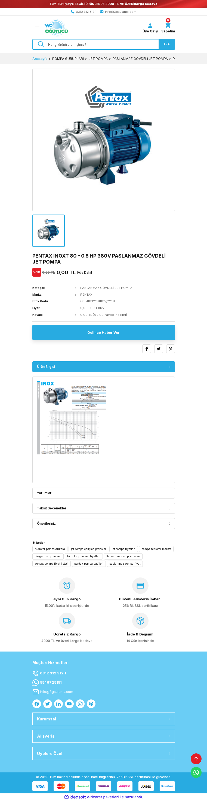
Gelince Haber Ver (103, 333)
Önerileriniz (46, 523)
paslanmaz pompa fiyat (124, 563)
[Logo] (56, 28)
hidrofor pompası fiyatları (83, 556)
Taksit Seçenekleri (52, 508)
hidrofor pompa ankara (50, 549)
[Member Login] (150, 28)
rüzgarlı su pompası (48, 556)
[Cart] (168, 28)
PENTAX (86, 294)
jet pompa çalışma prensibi (88, 549)
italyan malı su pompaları (123, 556)
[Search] (103, 44)
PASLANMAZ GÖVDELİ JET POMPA (106, 288)
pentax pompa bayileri (88, 563)
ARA (166, 44)
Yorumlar (44, 493)
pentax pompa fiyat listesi (51, 563)
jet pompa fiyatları (123, 549)
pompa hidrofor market (156, 549)
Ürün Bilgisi (46, 367)
